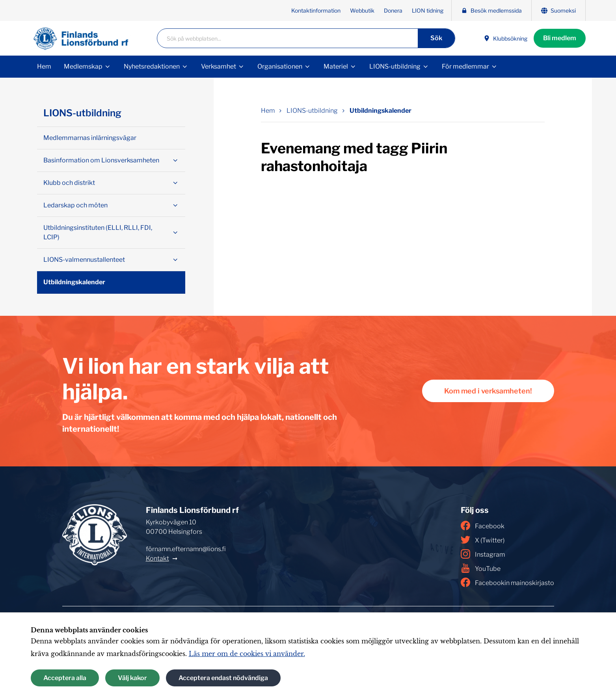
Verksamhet (218, 66)
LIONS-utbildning (395, 66)
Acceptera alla (64, 678)
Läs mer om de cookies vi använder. (247, 654)
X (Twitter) (482, 539)
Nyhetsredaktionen (152, 66)
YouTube (481, 568)
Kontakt (157, 558)
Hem (44, 66)
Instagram (483, 554)
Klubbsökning (505, 38)
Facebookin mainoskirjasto (507, 582)
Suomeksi (558, 10)
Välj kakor (132, 678)
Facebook (482, 525)
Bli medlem (559, 38)
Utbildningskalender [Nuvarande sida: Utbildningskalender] (380, 110)
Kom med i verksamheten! (488, 391)
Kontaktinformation (316, 10)
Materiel (336, 66)
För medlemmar (465, 66)
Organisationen (279, 66)
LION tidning (427, 10)
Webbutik (362, 10)
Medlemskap (83, 66)
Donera (393, 10)
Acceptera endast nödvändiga (223, 678)
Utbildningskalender (74, 282)
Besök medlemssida (491, 10)
